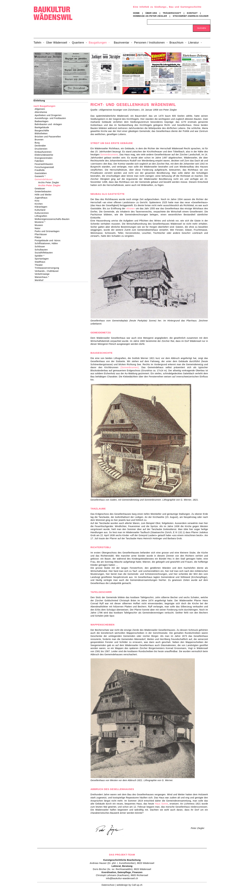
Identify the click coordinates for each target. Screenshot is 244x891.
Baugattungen (98, 42)
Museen (40, 225)
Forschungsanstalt (45, 167)
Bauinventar (121, 42)
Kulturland (41, 210)
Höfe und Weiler (44, 194)
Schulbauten (42, 249)
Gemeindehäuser (45, 179)
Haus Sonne (161, 803)
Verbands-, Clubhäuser (48, 271)
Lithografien (42, 216)
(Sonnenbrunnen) (129, 367)
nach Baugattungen (44, 106)
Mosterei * (41, 222)
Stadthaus (41, 262)
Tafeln (37, 42)
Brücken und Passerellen (49, 136)
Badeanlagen (43, 121)
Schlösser (41, 246)
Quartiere (78, 42)
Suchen (201, 28)
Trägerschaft (172, 13)
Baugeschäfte (43, 130)
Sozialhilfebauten (45, 252)
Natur (38, 228)
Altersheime (42, 112)
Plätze (39, 237)
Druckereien (42, 149)
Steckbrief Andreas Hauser (191, 16)
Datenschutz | (109, 885)
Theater (40, 265)
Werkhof (40, 280)
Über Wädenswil (56, 42)
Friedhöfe (41, 170)
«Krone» (130, 208)
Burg (38, 142)
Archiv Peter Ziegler (49, 182)
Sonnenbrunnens (109, 154)
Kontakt (192, 13)
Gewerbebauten (44, 191)
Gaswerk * (41, 176)
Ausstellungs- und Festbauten (51, 118)
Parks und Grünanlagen (48, 231)
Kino (38, 200)
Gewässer (41, 188)
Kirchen (40, 204)
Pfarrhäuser (42, 234)
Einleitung (39, 100)
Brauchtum (176, 42)
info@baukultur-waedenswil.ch (122, 878)
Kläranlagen (42, 207)
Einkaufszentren (44, 152)
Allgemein (41, 109)
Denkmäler (41, 145)
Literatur (193, 42)
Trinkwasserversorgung (48, 268)
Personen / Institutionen (149, 42)
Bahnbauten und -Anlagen (49, 124)
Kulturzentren (43, 213)
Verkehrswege (43, 274)
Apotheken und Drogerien (49, 115)
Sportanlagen (43, 258)
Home (136, 13)
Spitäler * (40, 255)
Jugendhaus (42, 197)
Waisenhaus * (43, 277)
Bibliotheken (42, 133)
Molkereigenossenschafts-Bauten (53, 219)
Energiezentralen (45, 158)
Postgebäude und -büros (49, 240)
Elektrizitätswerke (45, 155)
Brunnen (40, 139)
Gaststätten (42, 173)
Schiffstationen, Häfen (47, 243)
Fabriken (40, 161)
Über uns (151, 13)
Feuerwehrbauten (45, 164)
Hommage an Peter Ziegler (150, 16)
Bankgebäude (43, 127)
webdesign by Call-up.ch (129, 885)
